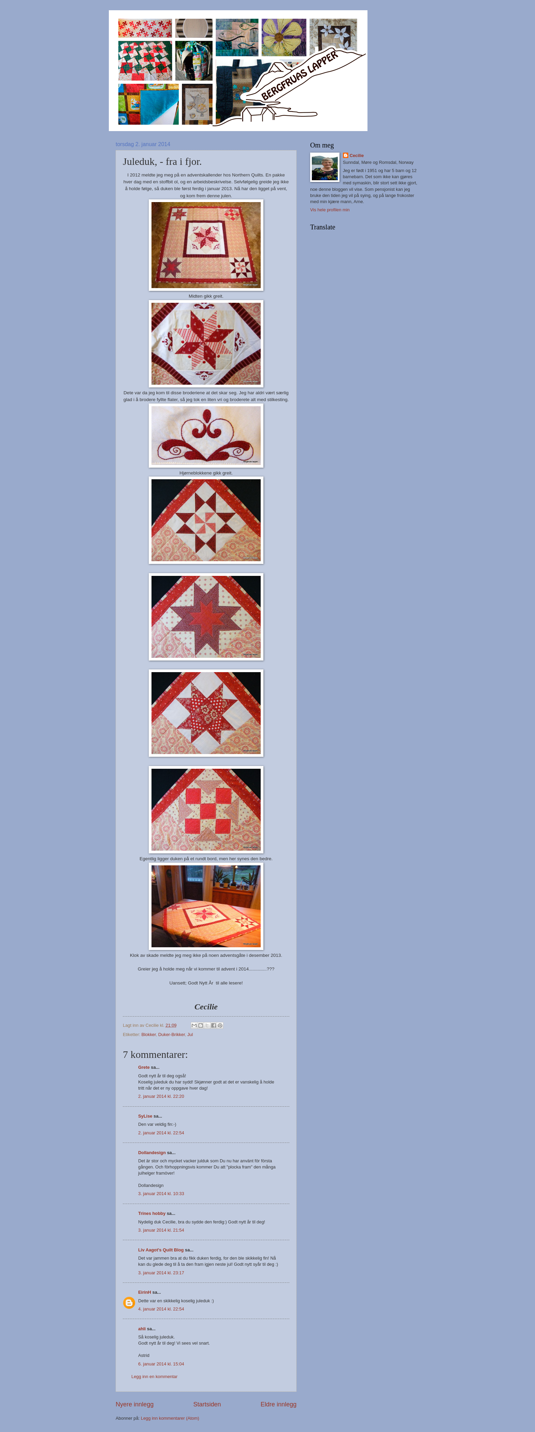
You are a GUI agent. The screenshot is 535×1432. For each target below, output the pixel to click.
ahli (142, 1328)
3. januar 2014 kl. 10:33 (161, 1193)
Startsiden (207, 1404)
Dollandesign (152, 1152)
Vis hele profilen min (330, 209)
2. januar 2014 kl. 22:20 (161, 1096)
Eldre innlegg (279, 1404)
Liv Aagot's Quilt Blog (161, 1249)
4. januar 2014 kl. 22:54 (161, 1309)
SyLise (145, 1116)
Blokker (148, 1034)
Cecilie (357, 155)
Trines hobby (151, 1213)
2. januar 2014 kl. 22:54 (161, 1132)
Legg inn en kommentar (154, 1376)
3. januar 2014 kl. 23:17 (161, 1272)
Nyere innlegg (135, 1404)
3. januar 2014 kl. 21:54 (161, 1230)
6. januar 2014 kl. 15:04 (161, 1363)
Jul (190, 1034)
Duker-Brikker (171, 1034)
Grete (144, 1067)
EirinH (144, 1292)
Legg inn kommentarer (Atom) (170, 1418)
